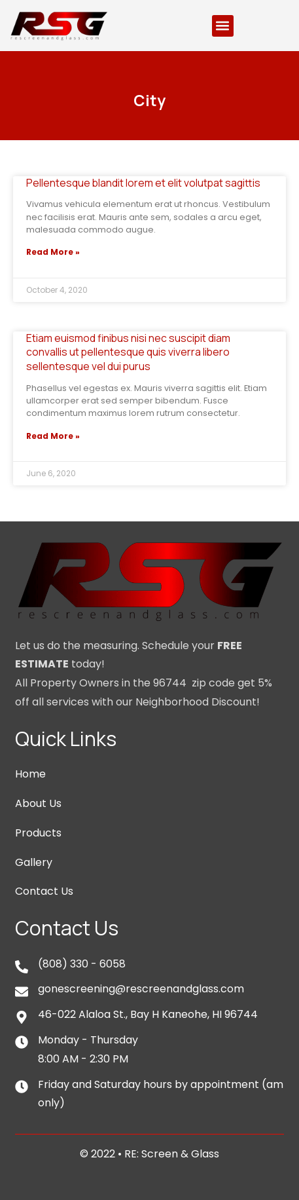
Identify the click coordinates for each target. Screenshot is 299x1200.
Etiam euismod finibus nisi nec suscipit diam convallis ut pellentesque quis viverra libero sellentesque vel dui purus (128, 352)
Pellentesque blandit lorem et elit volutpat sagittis (143, 183)
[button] (223, 26)
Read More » (53, 251)
